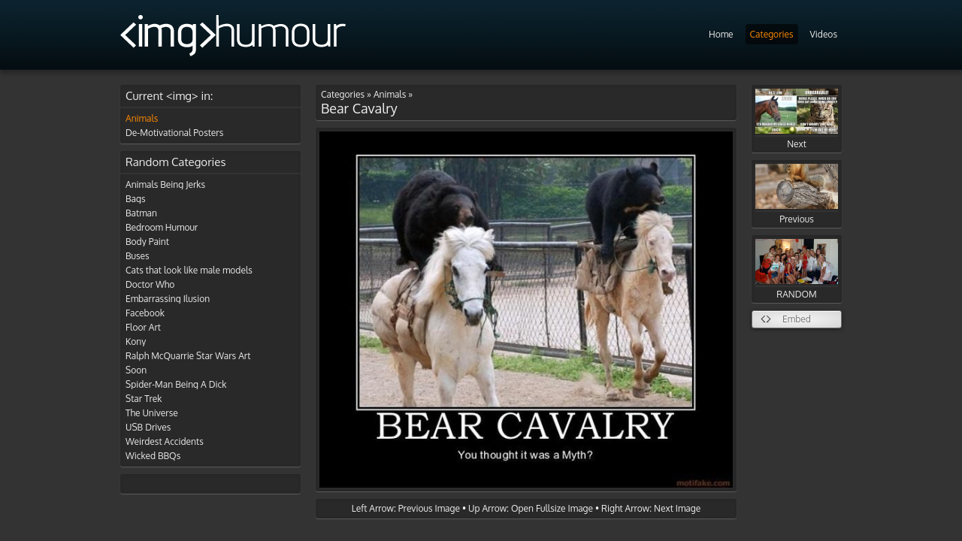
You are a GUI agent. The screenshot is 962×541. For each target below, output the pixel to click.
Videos (823, 34)
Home (721, 34)
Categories (772, 34)
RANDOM (796, 269)
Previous (796, 194)
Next (796, 119)
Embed (796, 319)
